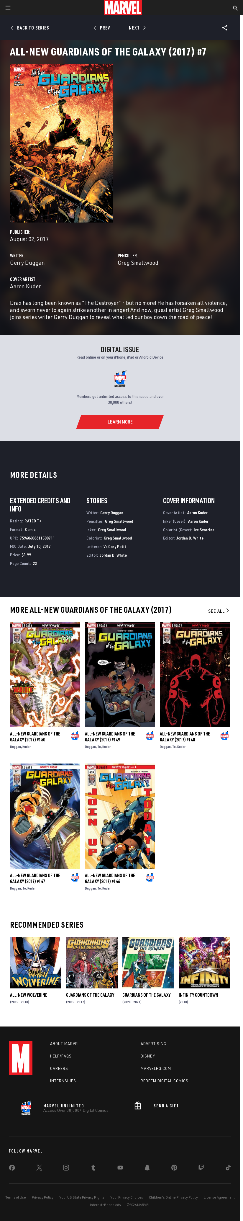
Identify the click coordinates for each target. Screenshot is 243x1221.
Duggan (15, 746)
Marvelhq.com (156, 1068)
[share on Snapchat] (147, 1169)
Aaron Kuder (25, 286)
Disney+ (149, 1056)
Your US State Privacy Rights (81, 1197)
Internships (63, 1080)
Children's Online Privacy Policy (173, 1197)
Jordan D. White (113, 555)
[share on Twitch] (201, 1169)
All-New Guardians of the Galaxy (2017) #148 (185, 737)
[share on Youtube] (120, 1169)
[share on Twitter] (39, 1169)
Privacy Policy (42, 1197)
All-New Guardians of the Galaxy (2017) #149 (110, 737)
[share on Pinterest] (174, 1169)
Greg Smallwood (138, 262)
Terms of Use (15, 1197)
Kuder (26, 746)
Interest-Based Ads (105, 1204)
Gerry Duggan (27, 262)
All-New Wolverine (28, 995)
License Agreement (219, 1197)
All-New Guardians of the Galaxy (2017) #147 (35, 878)
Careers (59, 1068)
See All (219, 611)
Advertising (153, 1043)
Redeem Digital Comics (164, 1080)
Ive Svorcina (204, 529)
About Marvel (65, 1043)
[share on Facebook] (12, 1169)
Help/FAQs (61, 1056)
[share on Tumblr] (93, 1169)
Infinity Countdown (198, 995)
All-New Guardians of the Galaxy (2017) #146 (110, 878)
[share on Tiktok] (228, 1169)
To (99, 746)
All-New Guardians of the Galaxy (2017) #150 (35, 737)
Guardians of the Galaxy (90, 995)
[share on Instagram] (66, 1169)
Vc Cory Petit (115, 546)
